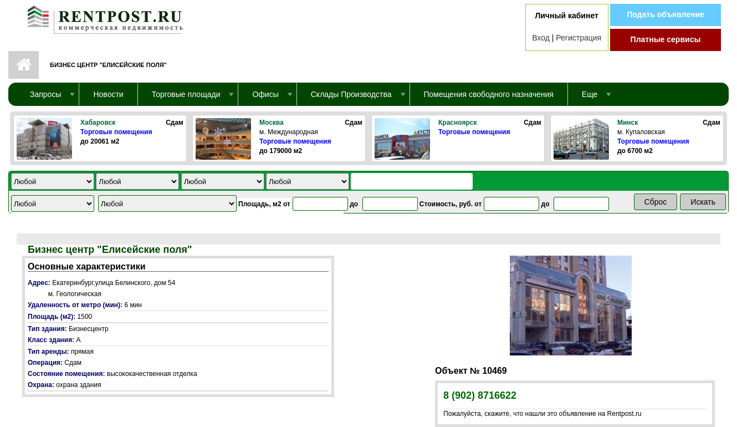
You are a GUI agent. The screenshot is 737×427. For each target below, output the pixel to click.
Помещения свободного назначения (489, 94)
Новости (108, 94)
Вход (541, 37)
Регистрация (578, 37)
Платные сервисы (666, 39)
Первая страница (23, 65)
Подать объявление (665, 14)
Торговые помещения (116, 132)
